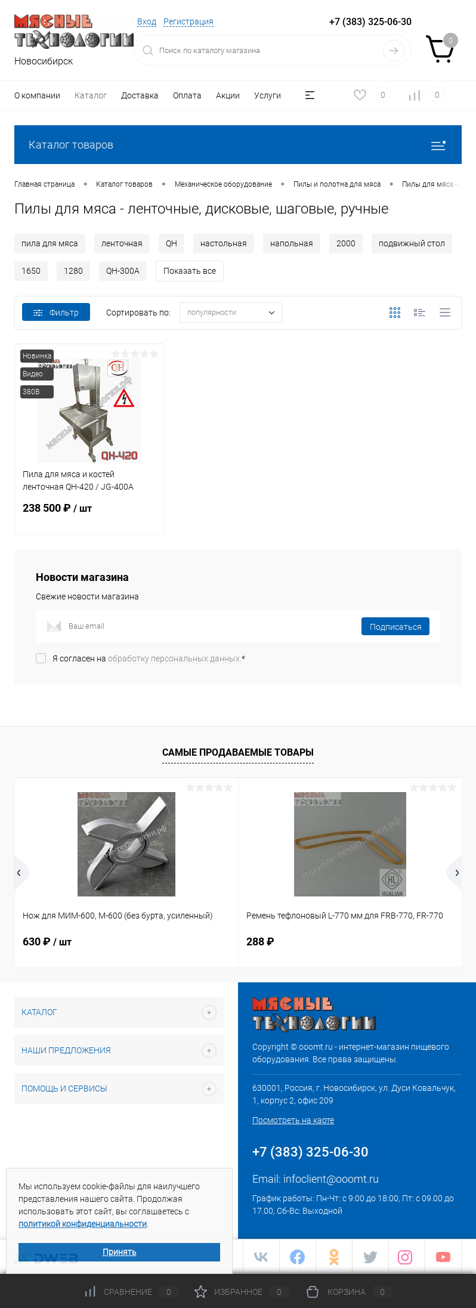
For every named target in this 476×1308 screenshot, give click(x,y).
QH (171, 243)
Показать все (189, 271)
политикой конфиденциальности (82, 1224)
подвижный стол (412, 243)
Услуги (267, 95)
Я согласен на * (148, 658)
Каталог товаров (238, 144)
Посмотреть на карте (293, 1120)
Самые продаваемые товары (238, 752)
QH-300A (123, 271)
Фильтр (56, 312)
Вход (146, 21)
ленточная (122, 243)
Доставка (140, 95)
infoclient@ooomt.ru (331, 1179)
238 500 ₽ (89, 515)
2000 (346, 243)
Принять (120, 1252)
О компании (37, 95)
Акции (228, 95)
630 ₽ (47, 941)
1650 (31, 271)
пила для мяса (49, 243)
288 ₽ (260, 941)
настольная (223, 243)
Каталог (91, 95)
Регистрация (188, 21)
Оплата (187, 95)
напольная (291, 243)
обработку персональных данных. (175, 658)
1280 (73, 271)
